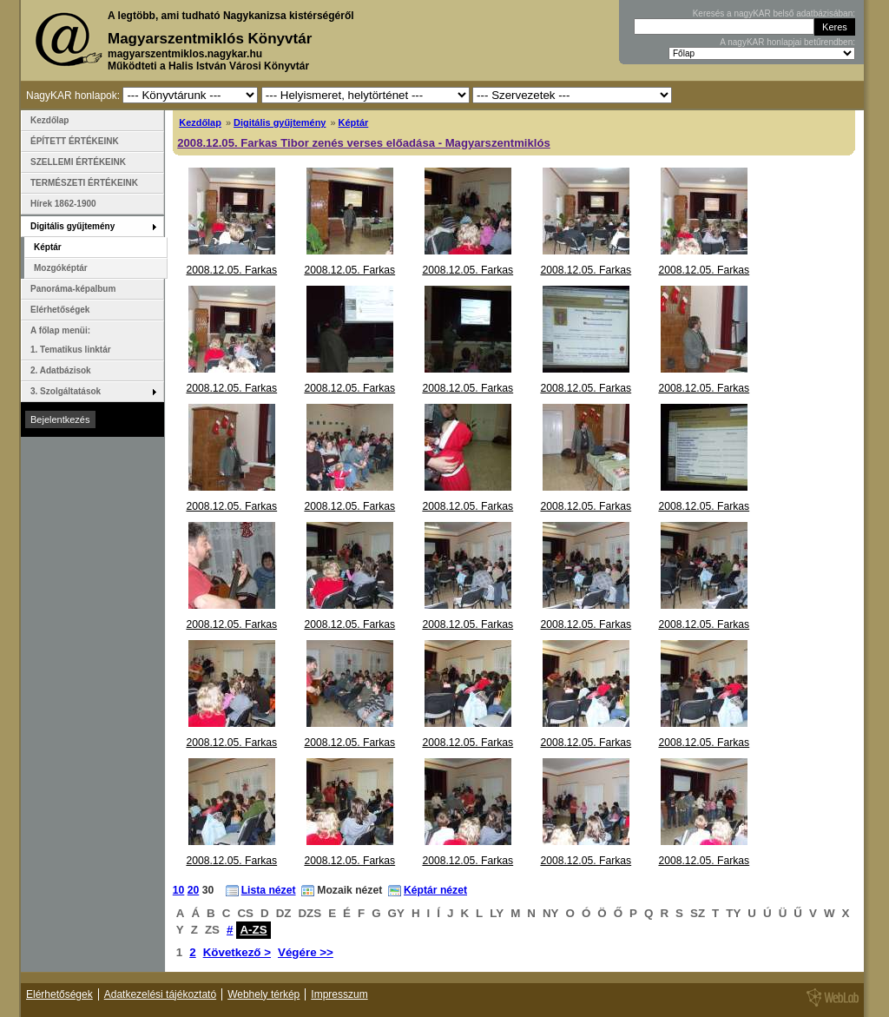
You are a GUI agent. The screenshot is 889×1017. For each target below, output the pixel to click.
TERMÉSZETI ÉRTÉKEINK (84, 183)
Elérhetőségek (59, 309)
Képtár (354, 122)
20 (194, 890)
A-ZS (253, 929)
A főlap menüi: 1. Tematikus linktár (70, 340)
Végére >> (305, 952)
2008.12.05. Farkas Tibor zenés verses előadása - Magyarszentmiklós (363, 142)
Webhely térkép (263, 994)
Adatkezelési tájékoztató (160, 994)
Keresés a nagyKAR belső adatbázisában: (774, 13)
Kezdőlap (200, 122)
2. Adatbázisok (60, 370)
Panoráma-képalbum (72, 289)
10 (179, 890)
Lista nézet (268, 890)
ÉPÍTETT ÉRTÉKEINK (74, 141)
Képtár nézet (435, 890)
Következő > (237, 952)
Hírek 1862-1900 (63, 203)
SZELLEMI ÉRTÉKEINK (78, 162)
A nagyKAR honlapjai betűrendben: (787, 42)
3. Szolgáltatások (65, 391)
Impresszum (339, 994)
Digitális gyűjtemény (280, 122)
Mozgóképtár (61, 268)
